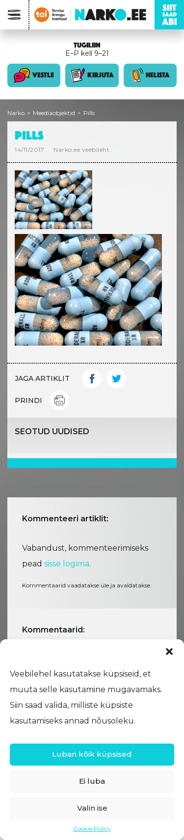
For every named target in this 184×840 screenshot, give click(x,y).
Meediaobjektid (54, 113)
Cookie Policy (92, 828)
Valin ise (92, 808)
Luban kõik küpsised (92, 754)
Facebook (92, 378)
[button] (169, 651)
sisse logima (66, 563)
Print (59, 400)
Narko (16, 113)
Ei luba (92, 781)
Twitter (116, 378)
